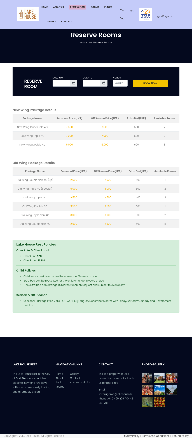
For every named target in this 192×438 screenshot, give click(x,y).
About (59, 378)
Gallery (74, 374)
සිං (122, 10)
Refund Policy (182, 436)
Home (83, 42)
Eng (122, 18)
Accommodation (80, 382)
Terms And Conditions (156, 436)
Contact (75, 378)
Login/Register (163, 16)
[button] (108, 7)
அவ (131, 10)
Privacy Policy (131, 436)
